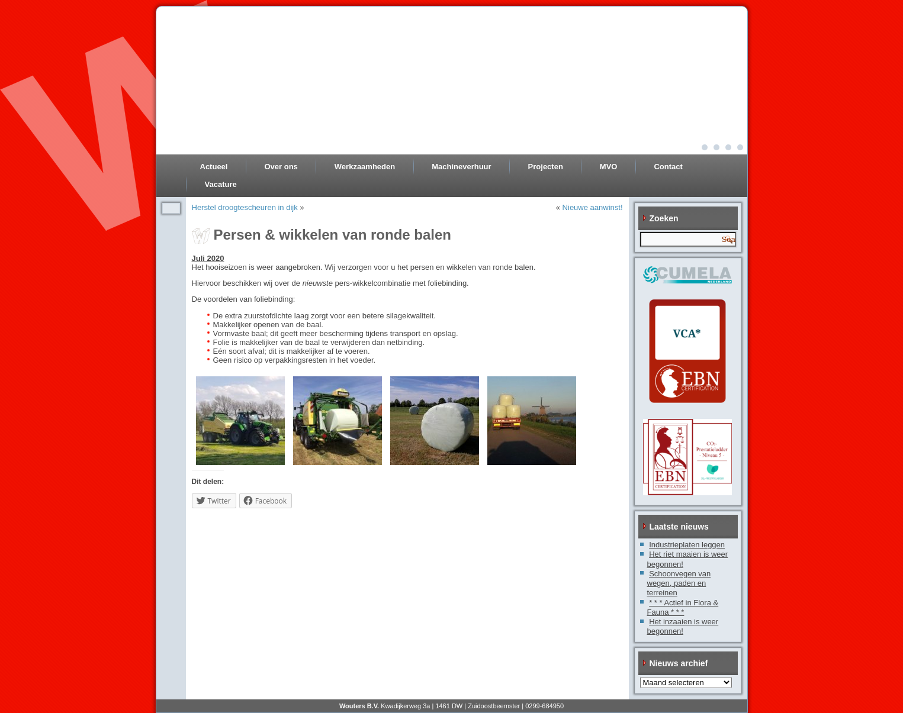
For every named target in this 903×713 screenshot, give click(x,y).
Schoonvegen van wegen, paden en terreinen (679, 583)
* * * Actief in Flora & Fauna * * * (683, 607)
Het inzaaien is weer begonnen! (683, 626)
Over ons (280, 166)
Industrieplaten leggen (687, 544)
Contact (668, 166)
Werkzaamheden (365, 166)
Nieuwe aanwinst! (593, 207)
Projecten (545, 166)
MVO (609, 166)
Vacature (221, 184)
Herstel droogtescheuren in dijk (245, 207)
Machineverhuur (461, 166)
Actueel (214, 166)
